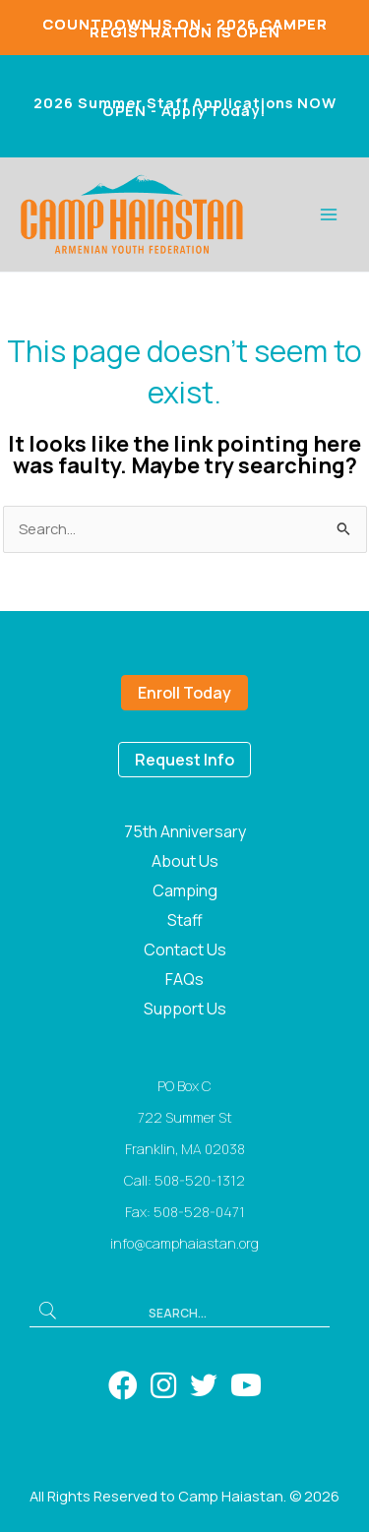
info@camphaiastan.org (184, 1243)
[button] (47, 1310)
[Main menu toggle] (328, 214)
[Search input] (180, 1310)
